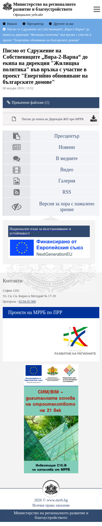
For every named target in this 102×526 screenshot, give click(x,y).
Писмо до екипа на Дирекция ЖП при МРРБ (53, 119)
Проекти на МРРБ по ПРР (35, 312)
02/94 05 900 (27, 301)
